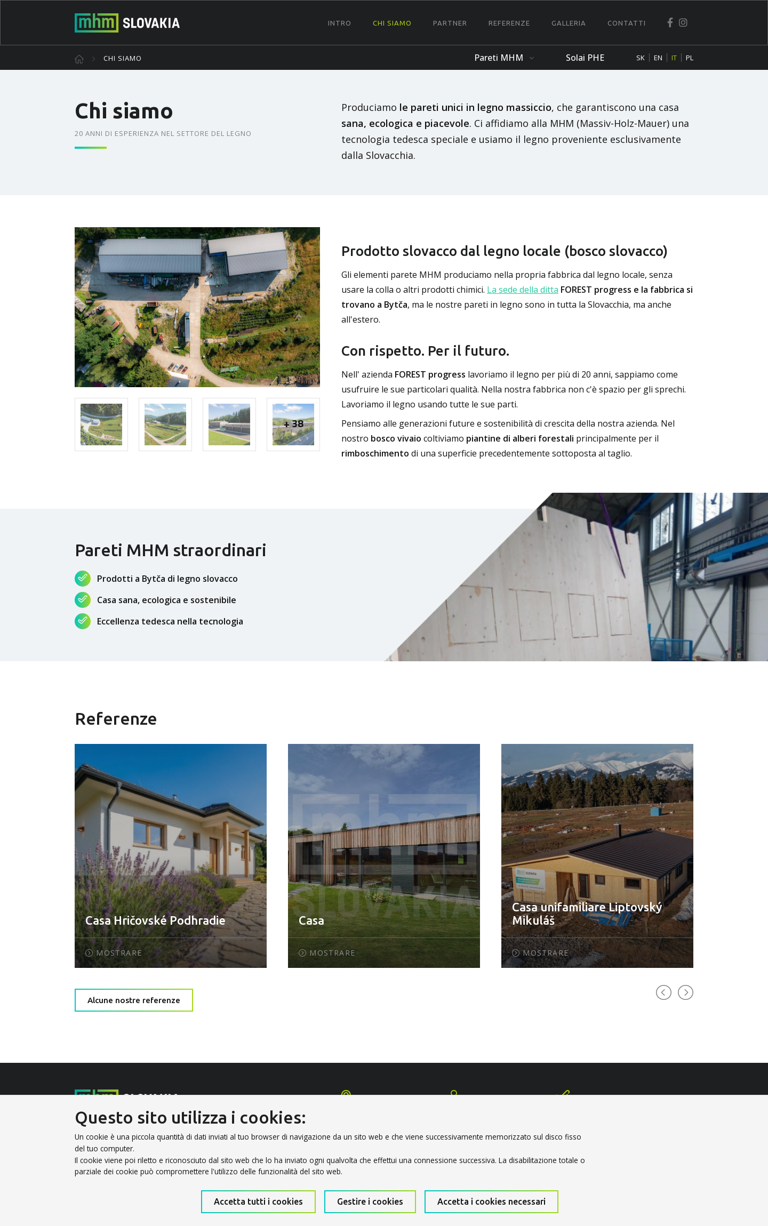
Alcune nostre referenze (133, 1000)
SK (640, 57)
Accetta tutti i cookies (258, 1201)
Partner (450, 23)
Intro (339, 23)
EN (658, 57)
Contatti (626, 23)
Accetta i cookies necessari (491, 1201)
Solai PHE (585, 57)
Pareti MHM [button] (504, 57)
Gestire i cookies (370, 1201)
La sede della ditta (522, 289)
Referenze (509, 23)
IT (674, 57)
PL (689, 57)
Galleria (568, 23)
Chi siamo (392, 23)
